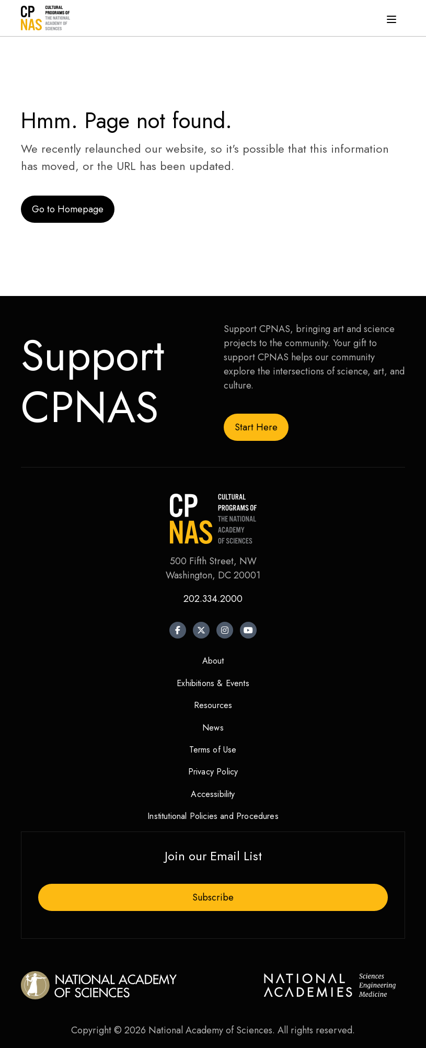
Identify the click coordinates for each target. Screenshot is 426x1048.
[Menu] (391, 18)
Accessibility (213, 794)
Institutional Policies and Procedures (213, 816)
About (213, 661)
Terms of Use (212, 750)
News (213, 728)
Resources (213, 705)
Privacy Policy (213, 772)
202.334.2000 (213, 599)
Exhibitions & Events (213, 683)
